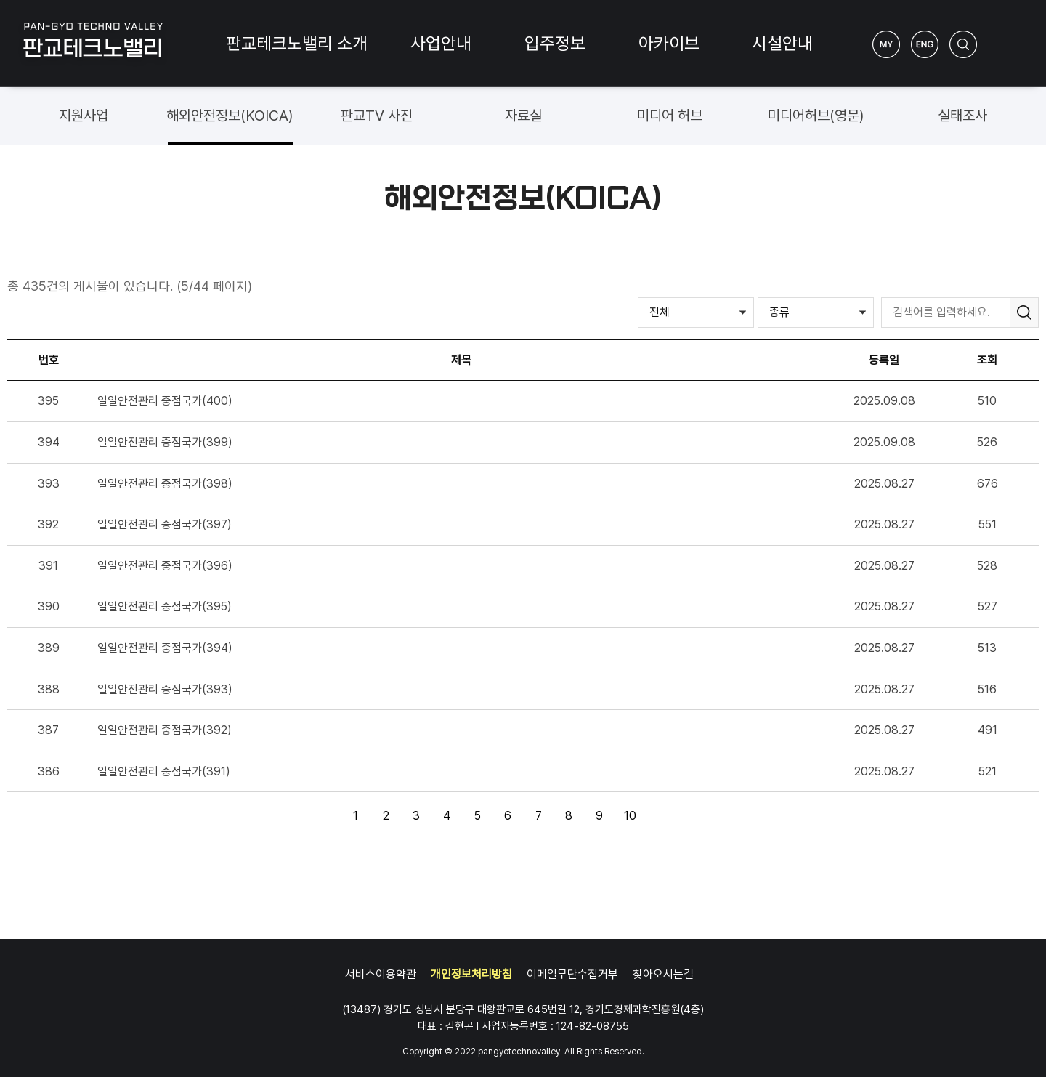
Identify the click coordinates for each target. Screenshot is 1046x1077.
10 (626, 812)
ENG (924, 44)
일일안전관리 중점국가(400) (164, 401)
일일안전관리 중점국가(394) (164, 648)
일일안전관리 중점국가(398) (164, 484)
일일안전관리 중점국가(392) (164, 730)
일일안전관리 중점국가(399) (164, 442)
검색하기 (963, 44)
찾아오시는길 (663, 974)
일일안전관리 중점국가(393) (164, 689)
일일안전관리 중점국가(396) (164, 566)
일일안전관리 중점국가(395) (164, 606)
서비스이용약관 (380, 974)
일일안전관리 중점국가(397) (164, 524)
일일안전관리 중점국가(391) (163, 771)
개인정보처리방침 (471, 974)
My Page (886, 44)
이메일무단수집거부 (572, 974)
